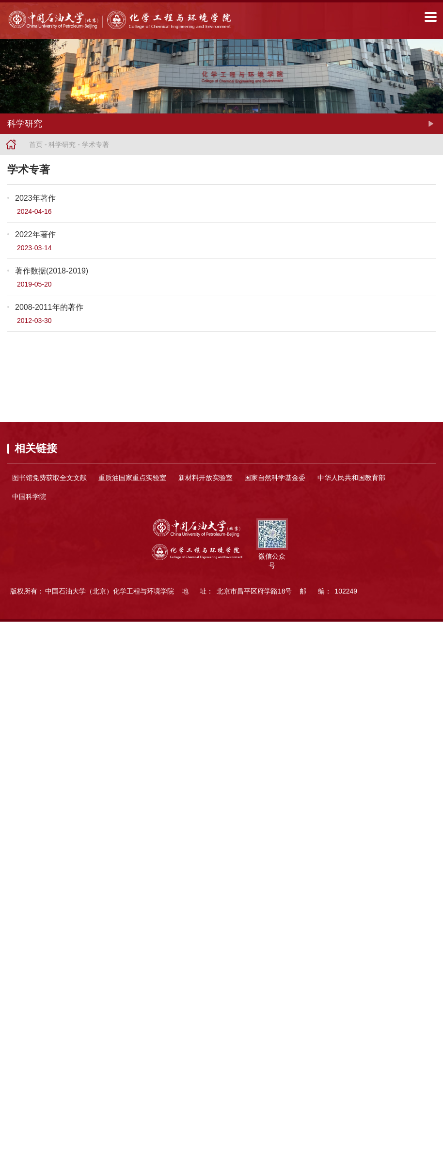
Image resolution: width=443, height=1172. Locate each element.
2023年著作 (35, 198)
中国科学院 (29, 496)
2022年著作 (35, 234)
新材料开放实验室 (205, 478)
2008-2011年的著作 (49, 307)
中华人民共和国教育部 (351, 478)
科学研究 (62, 144)
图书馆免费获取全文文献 (49, 478)
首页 (36, 144)
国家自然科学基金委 (274, 478)
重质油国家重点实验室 (132, 478)
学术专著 (95, 144)
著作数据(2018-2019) (51, 271)
